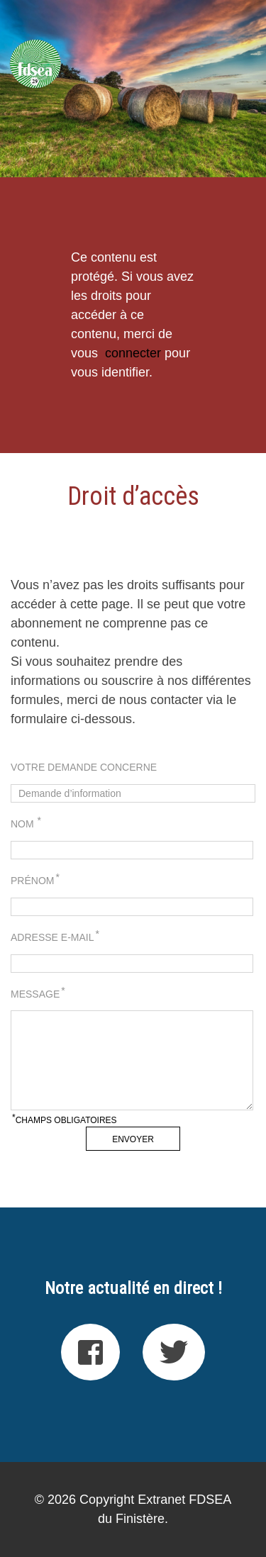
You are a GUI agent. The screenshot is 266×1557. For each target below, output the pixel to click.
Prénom (35, 880)
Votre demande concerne (84, 767)
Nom (26, 823)
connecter (133, 353)
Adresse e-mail (55, 936)
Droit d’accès (133, 496)
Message (38, 993)
